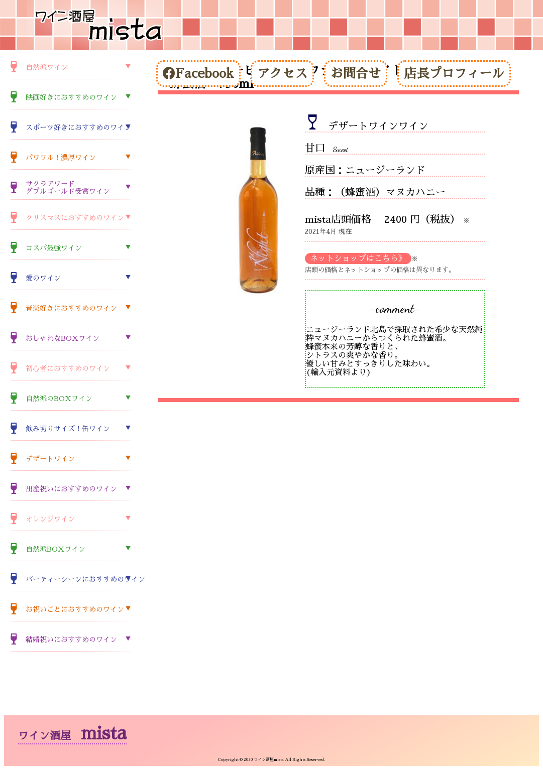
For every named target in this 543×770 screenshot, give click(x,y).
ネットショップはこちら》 (358, 258)
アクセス (282, 73)
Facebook (198, 73)
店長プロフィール (454, 73)
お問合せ (356, 73)
